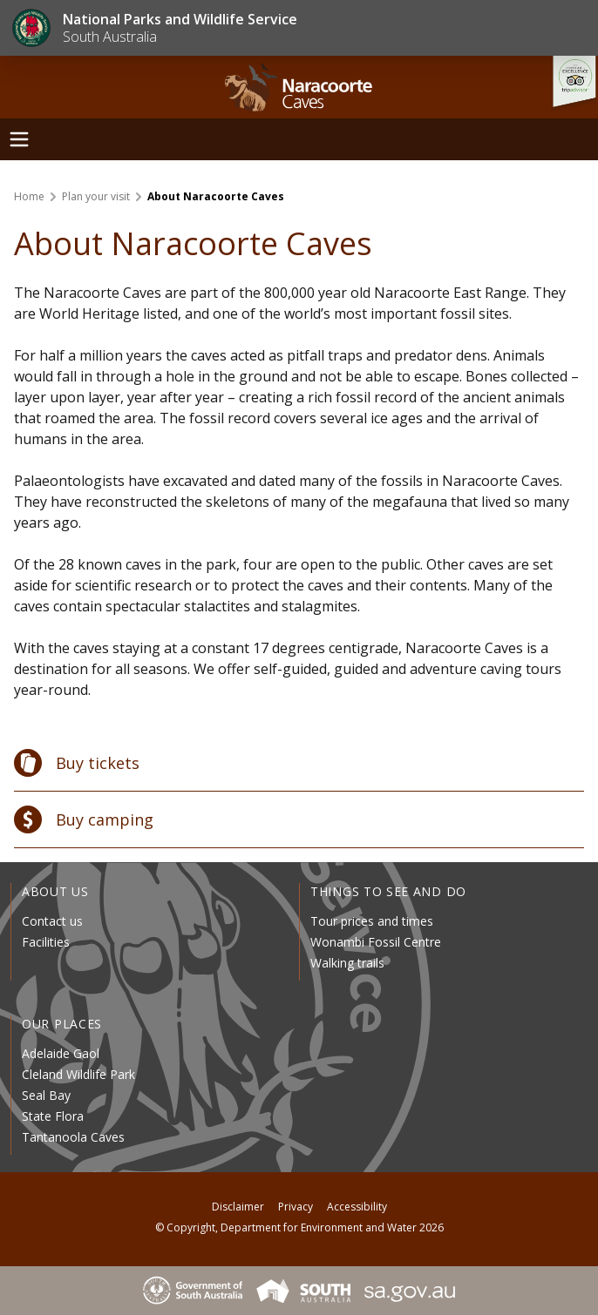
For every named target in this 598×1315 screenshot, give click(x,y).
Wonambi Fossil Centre (375, 942)
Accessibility (357, 1206)
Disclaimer (238, 1206)
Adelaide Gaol (60, 1053)
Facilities (46, 942)
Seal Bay (46, 1095)
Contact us (52, 921)
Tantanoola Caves (73, 1137)
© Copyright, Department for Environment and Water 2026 (299, 1227)
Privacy (295, 1206)
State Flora (53, 1116)
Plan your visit (96, 197)
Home (29, 197)
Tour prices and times (371, 921)
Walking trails (347, 962)
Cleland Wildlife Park (78, 1074)
